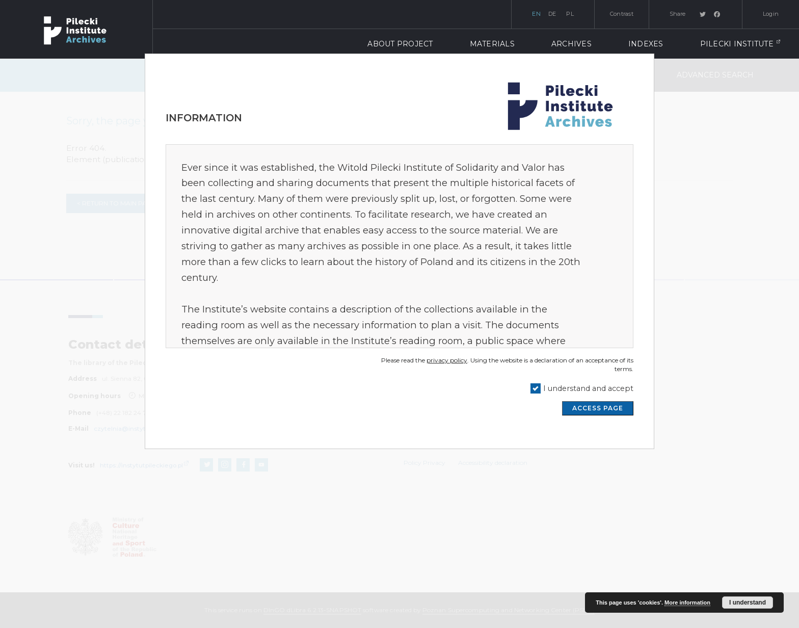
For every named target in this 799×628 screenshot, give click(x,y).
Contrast (621, 13)
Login (771, 13)
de (552, 13)
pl (570, 13)
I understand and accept (588, 388)
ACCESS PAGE (597, 408)
